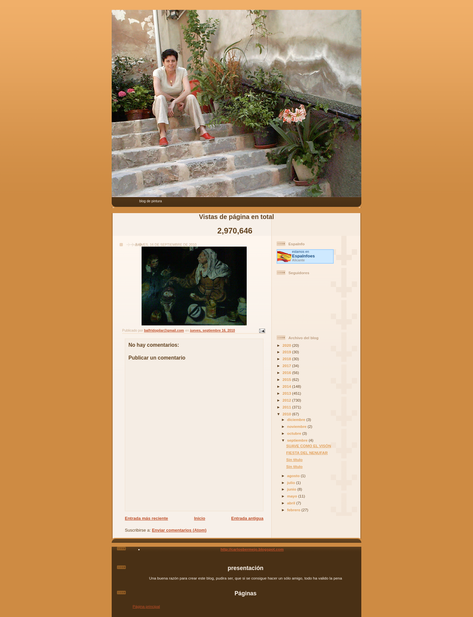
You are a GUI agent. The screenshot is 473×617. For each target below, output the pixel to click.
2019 (287, 352)
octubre (294, 433)
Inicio (199, 518)
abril (291, 503)
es (303, 255)
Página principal (146, 606)
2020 (287, 345)
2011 (287, 407)
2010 (287, 414)
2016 (287, 372)
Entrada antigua (247, 518)
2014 (287, 386)
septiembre (298, 440)
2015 (287, 379)
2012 (287, 400)
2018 (287, 359)
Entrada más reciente (146, 518)
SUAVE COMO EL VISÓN (308, 446)
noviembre (297, 426)
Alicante (298, 260)
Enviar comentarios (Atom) (179, 530)
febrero (294, 510)
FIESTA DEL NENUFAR (306, 453)
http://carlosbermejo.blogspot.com (251, 549)
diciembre (296, 419)
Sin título (294, 459)
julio (291, 482)
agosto (294, 476)
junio (292, 489)
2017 (287, 366)
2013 (287, 393)
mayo (292, 496)
